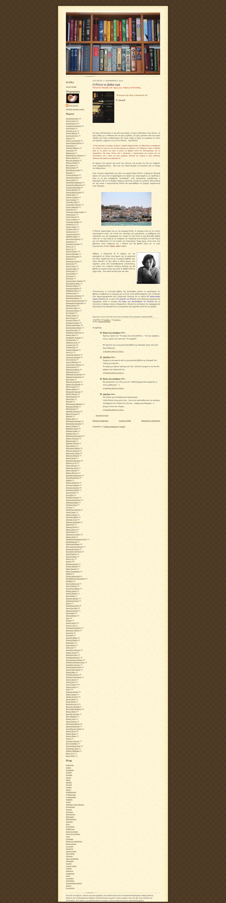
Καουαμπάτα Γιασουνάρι (75, 303)
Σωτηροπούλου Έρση (73, 667)
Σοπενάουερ (70, 643)
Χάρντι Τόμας (71, 734)
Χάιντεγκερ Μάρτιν (73, 724)
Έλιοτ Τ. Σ (69, 246)
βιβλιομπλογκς (71, 819)
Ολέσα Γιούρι (71, 512)
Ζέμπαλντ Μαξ (71, 269)
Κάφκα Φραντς (71, 305)
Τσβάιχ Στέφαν (71, 694)
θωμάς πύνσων (71, 844)
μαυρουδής (70, 861)
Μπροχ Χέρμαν (71, 470)
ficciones (69, 775)
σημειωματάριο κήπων (74, 883)
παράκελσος (70, 873)
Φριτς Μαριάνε (71, 716)
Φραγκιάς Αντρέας (72, 714)
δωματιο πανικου (72, 832)
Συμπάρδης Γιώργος (73, 665)
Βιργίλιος (69, 173)
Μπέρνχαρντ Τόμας (73, 453)
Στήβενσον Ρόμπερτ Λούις (75, 662)
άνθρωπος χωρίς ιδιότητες (75, 804)
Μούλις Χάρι (70, 419)
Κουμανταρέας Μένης (74, 328)
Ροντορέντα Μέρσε (72, 588)
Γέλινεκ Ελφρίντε (72, 175)
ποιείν (68, 876)
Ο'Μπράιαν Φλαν (72, 502)
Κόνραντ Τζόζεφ (72, 320)
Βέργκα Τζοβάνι (71, 163)
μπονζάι (68, 863)
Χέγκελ (68, 739)
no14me (69, 787)
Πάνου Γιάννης (71, 529)
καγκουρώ (69, 849)
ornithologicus (71, 792)
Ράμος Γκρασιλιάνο (73, 571)
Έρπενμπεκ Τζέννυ (72, 261)
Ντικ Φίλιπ (70, 495)
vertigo (68, 802)
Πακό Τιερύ (70, 524)
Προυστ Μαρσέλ (72, 566)
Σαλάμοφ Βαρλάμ (72, 598)
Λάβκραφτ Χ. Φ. (72, 342)
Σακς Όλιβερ (70, 596)
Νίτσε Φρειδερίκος (72, 478)
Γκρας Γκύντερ (71, 217)
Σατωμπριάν (70, 613)
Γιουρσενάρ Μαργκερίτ (74, 185)
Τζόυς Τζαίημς (71, 684)
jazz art (68, 777)
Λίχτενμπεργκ (71, 359)
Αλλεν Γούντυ (71, 121)
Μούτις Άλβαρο (71, 426)
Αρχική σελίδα (71, 87)
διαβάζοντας (70, 829)
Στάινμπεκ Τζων (71, 655)
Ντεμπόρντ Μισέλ (72, 490)
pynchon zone (71, 795)
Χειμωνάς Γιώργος (72, 741)
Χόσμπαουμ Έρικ (72, 748)
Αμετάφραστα (71, 123)
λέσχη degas (70, 854)
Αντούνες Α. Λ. (71, 131)
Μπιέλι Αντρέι (71, 458)
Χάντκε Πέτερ (71, 731)
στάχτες (68, 886)
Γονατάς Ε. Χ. (71, 224)
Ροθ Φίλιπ (69, 581)
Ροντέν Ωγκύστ (71, 586)
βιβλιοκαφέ (70, 817)
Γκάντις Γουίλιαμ (72, 197)
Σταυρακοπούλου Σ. (73, 657)
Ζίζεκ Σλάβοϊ (70, 273)
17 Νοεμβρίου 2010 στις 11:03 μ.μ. (113, 410)
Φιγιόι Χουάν (70, 702)
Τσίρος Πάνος (71, 699)
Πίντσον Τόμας (71, 556)
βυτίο (68, 824)
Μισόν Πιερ (70, 399)
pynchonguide (71, 797)
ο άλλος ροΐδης (71, 866)
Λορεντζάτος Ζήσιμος (73, 365)
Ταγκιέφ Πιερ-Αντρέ (73, 670)
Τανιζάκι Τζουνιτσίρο (73, 677)
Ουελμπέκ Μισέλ (72, 517)
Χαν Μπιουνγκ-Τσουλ (73, 729)
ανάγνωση (69, 812)
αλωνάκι (69, 809)
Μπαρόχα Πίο (71, 441)
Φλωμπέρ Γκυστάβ (72, 707)
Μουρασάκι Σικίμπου (73, 424)
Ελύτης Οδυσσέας (72, 254)
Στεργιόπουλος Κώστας (74, 660)
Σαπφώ (68, 603)
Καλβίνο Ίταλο (71, 293)
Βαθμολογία (70, 153)
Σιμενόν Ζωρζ (71, 623)
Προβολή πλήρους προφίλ (75, 109)
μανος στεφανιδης (72, 859)
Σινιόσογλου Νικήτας (73, 628)
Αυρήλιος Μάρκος (72, 148)
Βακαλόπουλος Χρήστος (74, 155)
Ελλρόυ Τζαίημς (71, 251)
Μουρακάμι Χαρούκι (73, 421)
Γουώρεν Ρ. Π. (71, 232)
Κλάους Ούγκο (71, 315)
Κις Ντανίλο (70, 313)
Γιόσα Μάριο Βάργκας (74, 182)
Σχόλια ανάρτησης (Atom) (114, 426)
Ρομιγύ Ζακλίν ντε (72, 584)
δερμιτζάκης (70, 826)
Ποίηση (68, 561)
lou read (69, 785)
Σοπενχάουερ (70, 645)
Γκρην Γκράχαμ (71, 219)
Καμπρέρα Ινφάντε (72, 298)
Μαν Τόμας (70, 379)
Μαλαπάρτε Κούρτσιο (74, 377)
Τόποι (68, 689)
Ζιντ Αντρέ (70, 276)
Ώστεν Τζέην (70, 756)
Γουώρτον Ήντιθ (72, 234)
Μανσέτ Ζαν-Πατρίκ (73, 384)
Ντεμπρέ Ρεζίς (71, 492)
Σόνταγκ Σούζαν (72, 640)
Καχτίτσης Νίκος (72, 308)
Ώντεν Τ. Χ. (70, 753)
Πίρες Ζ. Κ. (70, 559)
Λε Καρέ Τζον (71, 345)
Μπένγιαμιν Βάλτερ (73, 448)
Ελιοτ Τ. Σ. (70, 249)
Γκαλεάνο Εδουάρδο (73, 187)
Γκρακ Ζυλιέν (71, 214)
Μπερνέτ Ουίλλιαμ (72, 451)
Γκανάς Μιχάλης (72, 190)
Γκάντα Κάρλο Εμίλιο (73, 192)
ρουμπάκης (70, 878)
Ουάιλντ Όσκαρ (71, 515)
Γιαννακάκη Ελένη (72, 177)
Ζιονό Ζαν (69, 278)
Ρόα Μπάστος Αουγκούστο (75, 578)
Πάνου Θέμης (71, 532)
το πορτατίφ (70, 888)
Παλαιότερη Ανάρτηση (150, 420)
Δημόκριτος (70, 241)
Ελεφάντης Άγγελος (73, 244)
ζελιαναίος (69, 839)
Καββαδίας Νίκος (72, 291)
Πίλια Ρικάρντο (71, 554)
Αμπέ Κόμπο (70, 128)
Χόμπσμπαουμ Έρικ (73, 746)
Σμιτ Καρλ (69, 635)
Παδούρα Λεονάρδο (73, 522)
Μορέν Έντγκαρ (71, 414)
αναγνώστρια (70, 814)
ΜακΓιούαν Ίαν (71, 372)
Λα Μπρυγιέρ (71, 340)
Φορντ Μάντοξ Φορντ (73, 709)
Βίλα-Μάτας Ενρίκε (73, 170)
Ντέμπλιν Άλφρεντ (72, 488)
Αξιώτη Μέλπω (71, 133)
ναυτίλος (73, 105)
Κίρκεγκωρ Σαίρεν (72, 310)
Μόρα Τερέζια (71, 409)
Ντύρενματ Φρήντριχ (73, 500)
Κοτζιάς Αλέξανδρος (73, 325)
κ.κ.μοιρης (69, 846)
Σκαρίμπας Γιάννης (72, 630)
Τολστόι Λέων (71, 687)
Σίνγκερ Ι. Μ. (70, 625)
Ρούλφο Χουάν (71, 591)
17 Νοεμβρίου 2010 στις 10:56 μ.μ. (113, 388)
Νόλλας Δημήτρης (72, 483)
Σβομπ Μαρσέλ (71, 615)
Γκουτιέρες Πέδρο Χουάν (75, 212)
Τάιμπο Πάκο (70, 672)
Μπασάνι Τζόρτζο (72, 443)
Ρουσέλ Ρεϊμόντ (71, 593)
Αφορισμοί (70, 150)
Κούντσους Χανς (72, 330)
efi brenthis (70, 770)
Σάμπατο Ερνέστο (72, 601)
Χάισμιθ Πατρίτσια (72, 726)
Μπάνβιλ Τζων (71, 433)
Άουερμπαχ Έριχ (72, 136)
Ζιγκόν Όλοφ (70, 271)
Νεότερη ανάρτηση (100, 420)
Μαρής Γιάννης (71, 387)
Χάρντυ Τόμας (71, 736)
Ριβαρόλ (69, 574)
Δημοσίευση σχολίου (102, 415)
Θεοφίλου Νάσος (72, 286)
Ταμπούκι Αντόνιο (72, 674)
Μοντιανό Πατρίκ (72, 406)
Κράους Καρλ (71, 335)
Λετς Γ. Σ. (69, 352)
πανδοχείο (69, 871)
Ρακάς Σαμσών (71, 569)
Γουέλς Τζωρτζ (71, 227)
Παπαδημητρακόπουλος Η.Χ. (76, 539)
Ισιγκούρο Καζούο (72, 288)
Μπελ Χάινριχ (71, 446)
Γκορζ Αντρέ (70, 209)
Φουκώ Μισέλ (71, 711)
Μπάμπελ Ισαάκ (71, 431)
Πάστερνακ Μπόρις (73, 544)
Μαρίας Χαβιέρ (71, 389)
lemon (68, 780)
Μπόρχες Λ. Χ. (71, 463)
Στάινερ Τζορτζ (71, 652)
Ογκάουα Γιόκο (71, 505)
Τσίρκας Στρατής (72, 697)
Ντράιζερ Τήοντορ (72, 497)
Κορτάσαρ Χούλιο (72, 323)
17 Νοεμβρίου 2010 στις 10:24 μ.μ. (113, 351)
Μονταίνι (69, 401)
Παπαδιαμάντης (71, 542)
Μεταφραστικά (71, 396)
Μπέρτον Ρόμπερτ (72, 455)
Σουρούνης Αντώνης (73, 650)
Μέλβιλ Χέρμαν (71, 394)
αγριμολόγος (70, 807)
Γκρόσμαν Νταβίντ (72, 222)
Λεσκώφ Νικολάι (72, 350)
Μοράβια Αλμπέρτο (73, 411)
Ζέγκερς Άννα (71, 266)
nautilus (73, 14)
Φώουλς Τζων (71, 719)
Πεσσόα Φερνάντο (72, 549)
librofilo (69, 782)
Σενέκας (69, 620)
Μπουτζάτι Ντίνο (72, 468)
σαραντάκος (70, 881)
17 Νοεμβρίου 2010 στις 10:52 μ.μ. (113, 373)
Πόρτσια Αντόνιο (72, 564)
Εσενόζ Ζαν (70, 263)
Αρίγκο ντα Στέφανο (73, 140)
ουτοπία (69, 868)
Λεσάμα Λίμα (71, 347)
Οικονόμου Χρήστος (73, 510)
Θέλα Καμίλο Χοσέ (73, 283)
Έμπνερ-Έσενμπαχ (72, 256)
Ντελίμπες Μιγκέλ (72, 485)
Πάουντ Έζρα (70, 537)
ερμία (68, 836)
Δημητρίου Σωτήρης (73, 239)
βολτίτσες (69, 822)
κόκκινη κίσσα (71, 851)
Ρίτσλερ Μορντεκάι (73, 576)
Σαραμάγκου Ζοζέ (72, 606)
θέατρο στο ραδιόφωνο (74, 841)
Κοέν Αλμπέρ (70, 318)
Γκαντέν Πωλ (70, 195)
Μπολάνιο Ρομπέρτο (73, 460)
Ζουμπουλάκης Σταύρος (74, 281)
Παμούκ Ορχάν (71, 527)
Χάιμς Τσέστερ (71, 721)
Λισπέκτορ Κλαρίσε (73, 357)
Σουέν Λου (70, 647)
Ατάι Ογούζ (70, 145)
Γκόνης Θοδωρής (72, 207)
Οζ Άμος (69, 507)
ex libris (69, 772)
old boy (68, 790)
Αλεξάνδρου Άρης (72, 118)
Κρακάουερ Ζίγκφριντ (74, 332)
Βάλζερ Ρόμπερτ (72, 158)
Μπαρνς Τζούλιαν (72, 438)
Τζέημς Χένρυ (71, 680)
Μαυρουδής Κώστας (73, 392)
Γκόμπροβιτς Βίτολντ (73, 204)
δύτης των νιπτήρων (73, 834)
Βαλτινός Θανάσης (72, 160)
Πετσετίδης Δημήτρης (73, 551)
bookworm (69, 765)
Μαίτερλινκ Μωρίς (72, 369)
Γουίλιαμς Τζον (71, 229)
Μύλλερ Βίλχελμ (72, 473)
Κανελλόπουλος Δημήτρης (75, 300)
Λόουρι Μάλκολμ (72, 362)
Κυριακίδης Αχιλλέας (73, 337)
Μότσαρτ (69, 416)
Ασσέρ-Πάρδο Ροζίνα (73, 143)
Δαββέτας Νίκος (71, 236)
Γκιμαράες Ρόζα (71, 202)
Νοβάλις (69, 480)
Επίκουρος (69, 259)
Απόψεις (69, 138)
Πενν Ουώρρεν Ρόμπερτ (74, 547)
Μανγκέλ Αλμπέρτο (73, 382)
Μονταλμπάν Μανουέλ (74, 404)
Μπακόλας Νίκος (72, 428)
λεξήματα (69, 856)
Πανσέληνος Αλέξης (73, 534)
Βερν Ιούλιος (70, 165)
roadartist (69, 799)
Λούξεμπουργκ (71, 367)
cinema (68, 767)
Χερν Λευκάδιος (72, 743)
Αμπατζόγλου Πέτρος (73, 126)
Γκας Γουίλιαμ (71, 200)
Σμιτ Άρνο (69, 633)
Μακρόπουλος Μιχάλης (74, 374)
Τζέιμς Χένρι (70, 682)
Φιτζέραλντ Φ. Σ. (72, 704)
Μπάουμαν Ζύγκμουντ (74, 436)
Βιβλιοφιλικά (70, 168)
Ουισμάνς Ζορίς (71, 519)
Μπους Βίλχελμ (71, 465)
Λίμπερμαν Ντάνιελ (73, 355)
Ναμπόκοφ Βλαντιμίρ (73, 475)
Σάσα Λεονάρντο (72, 611)
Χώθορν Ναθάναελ (72, 751)
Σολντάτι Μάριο (71, 638)
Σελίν (68, 618)
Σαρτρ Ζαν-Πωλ (71, 608)
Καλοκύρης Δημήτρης (73, 296)
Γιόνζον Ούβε (70, 180)
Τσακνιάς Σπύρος (72, 692)
